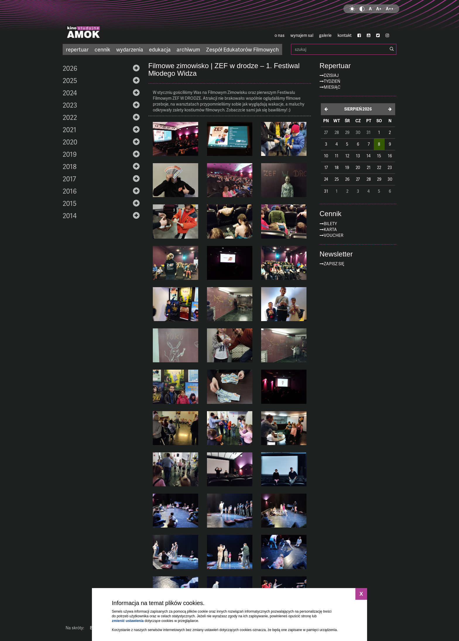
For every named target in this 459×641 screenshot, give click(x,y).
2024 (70, 92)
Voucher (333, 235)
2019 (70, 154)
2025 (70, 80)
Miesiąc (332, 87)
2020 (70, 142)
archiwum (188, 49)
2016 (70, 191)
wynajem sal (301, 35)
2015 (69, 203)
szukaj (343, 49)
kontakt (345, 35)
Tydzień (332, 81)
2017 (69, 178)
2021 (69, 129)
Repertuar (335, 66)
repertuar (77, 49)
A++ (389, 8)
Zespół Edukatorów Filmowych (242, 49)
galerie (325, 35)
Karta (330, 229)
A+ (378, 8)
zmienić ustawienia (128, 621)
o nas (280, 35)
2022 (70, 117)
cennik (102, 49)
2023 (70, 105)
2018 (69, 166)
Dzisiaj (331, 75)
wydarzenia (129, 49)
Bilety (330, 223)
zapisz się (334, 263)
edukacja (160, 49)
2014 (70, 215)
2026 (70, 68)
